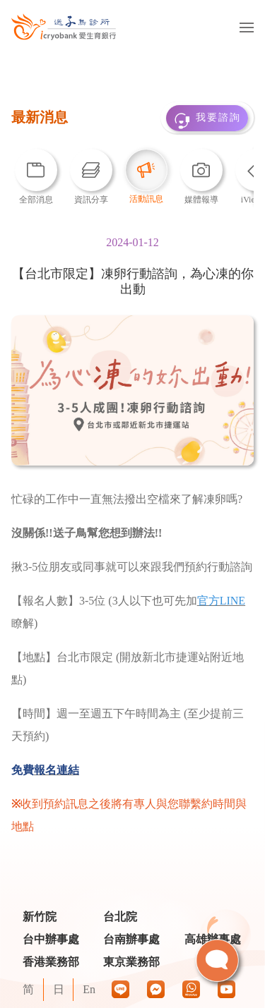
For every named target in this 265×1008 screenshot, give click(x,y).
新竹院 (40, 917)
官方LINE (221, 601)
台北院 (120, 917)
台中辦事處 (51, 939)
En (89, 989)
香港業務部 (51, 962)
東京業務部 (131, 962)
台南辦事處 (131, 939)
